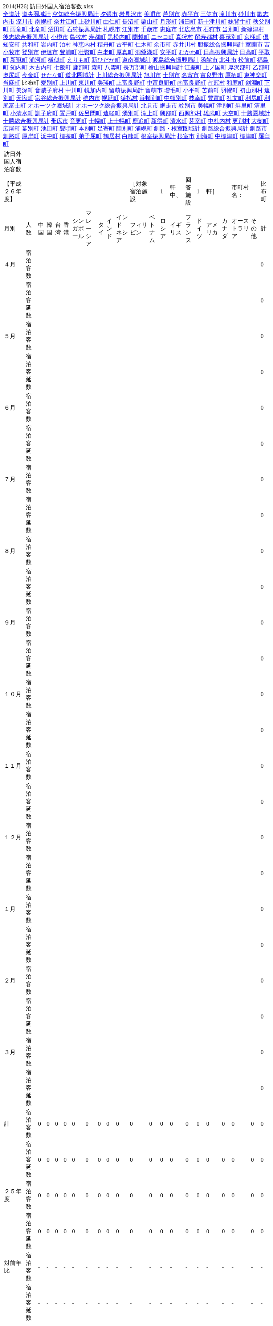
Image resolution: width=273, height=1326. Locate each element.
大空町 (231, 113)
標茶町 (68, 136)
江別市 (130, 29)
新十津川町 (212, 22)
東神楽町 (255, 75)
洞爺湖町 (146, 52)
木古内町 (40, 67)
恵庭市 (168, 29)
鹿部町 (81, 67)
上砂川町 (90, 22)
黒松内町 (119, 37)
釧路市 (258, 128)
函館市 (209, 60)
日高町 (248, 52)
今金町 (30, 75)
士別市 (171, 75)
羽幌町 (229, 90)
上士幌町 (119, 121)
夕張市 (109, 14)
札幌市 (112, 29)
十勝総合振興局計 (26, 121)
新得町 (159, 121)
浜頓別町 (151, 98)
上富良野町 (130, 83)
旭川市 (152, 75)
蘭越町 (141, 37)
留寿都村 (206, 37)
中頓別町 (175, 98)
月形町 (168, 22)
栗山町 (149, 22)
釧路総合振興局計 (225, 128)
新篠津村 (252, 29)
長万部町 (135, 67)
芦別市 (171, 14)
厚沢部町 (239, 67)
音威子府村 (49, 90)
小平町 (191, 90)
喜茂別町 (231, 37)
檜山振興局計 (165, 67)
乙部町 (261, 67)
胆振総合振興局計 (220, 44)
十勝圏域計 (255, 113)
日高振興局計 (220, 52)
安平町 (168, 52)
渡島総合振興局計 (175, 60)
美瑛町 (106, 83)
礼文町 (235, 98)
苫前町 (210, 90)
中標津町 (226, 136)
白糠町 (130, 136)
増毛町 (173, 90)
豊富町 (216, 98)
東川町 (87, 83)
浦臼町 (187, 22)
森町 (97, 67)
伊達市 (49, 52)
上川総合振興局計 (119, 75)
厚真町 (125, 52)
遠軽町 (112, 113)
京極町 (252, 37)
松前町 (247, 60)
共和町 (30, 44)
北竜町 (37, 29)
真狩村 (184, 37)
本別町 (87, 128)
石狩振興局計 (84, 29)
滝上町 (149, 113)
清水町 (178, 121)
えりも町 (78, 60)
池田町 (49, 128)
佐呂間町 (90, 113)
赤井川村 (184, 44)
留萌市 (154, 90)
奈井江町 (65, 22)
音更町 (78, 121)
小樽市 (59, 37)
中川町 (74, 90)
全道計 (11, 14)
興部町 (168, 113)
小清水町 (21, 113)
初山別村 (251, 90)
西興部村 (190, 113)
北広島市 (190, 29)
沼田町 (56, 29)
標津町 (248, 136)
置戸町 (68, 113)
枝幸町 (197, 98)
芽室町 (197, 121)
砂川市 (247, 14)
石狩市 (212, 29)
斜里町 (244, 106)
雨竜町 (19, 29)
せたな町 (52, 75)
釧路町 (11, 136)
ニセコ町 (162, 37)
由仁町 (112, 22)
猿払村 (129, 98)
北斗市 (228, 60)
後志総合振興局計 (26, 37)
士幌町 (97, 121)
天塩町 (24, 98)
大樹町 (260, 121)
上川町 (68, 83)
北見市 (149, 106)
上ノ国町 (215, 67)
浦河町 (37, 60)
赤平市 (190, 14)
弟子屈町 (90, 136)
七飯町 (62, 67)
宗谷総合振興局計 (58, 98)
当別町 (231, 29)
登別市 (30, 52)
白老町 (106, 52)
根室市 (186, 136)
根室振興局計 (158, 136)
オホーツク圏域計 (51, 106)
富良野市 (212, 75)
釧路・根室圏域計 (177, 128)
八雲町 (113, 67)
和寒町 (235, 83)
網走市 (168, 106)
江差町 (193, 67)
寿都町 (97, 37)
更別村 (241, 121)
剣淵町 (254, 83)
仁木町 (143, 44)
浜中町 (49, 136)
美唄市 (152, 14)
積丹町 (106, 44)
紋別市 (187, 106)
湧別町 (130, 113)
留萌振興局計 (126, 90)
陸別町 (125, 128)
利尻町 (254, 98)
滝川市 (228, 14)
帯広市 (59, 121)
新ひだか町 (106, 60)
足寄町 (106, 128)
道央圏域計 (36, 14)
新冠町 (19, 60)
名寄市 (190, 75)
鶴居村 (112, 136)
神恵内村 (84, 44)
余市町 (162, 44)
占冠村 (216, 83)
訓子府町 (46, 113)
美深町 (24, 90)
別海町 (204, 136)
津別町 (225, 106)
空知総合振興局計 (75, 14)
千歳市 (149, 29)
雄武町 (212, 113)
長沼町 (130, 22)
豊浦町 (68, 52)
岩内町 (49, 44)
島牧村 (78, 37)
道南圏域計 (136, 60)
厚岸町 (30, 136)
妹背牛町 (239, 22)
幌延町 (110, 98)
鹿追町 (141, 121)
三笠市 (209, 14)
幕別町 (30, 128)
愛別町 (49, 83)
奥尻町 (11, 75)
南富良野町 (191, 83)
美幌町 (206, 106)
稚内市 (91, 98)
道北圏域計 (79, 75)
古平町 (125, 44)
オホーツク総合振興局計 (107, 106)
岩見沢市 (130, 14)
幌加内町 (95, 90)
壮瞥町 (87, 52)
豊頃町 (68, 128)
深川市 (24, 22)
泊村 (65, 44)
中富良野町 (161, 83)
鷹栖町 (234, 75)
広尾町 (11, 128)
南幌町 (43, 22)
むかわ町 (190, 52)
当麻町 (11, 83)
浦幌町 (143, 128)
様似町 (56, 60)
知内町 (19, 67)
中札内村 (219, 121)
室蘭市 (254, 44)
